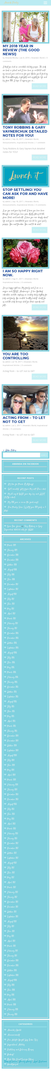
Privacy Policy (25, 1061)
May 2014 (10, 770)
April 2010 (11, 1000)
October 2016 (12, 643)
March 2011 (11, 946)
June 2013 (11, 814)
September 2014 (12, 750)
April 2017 (11, 613)
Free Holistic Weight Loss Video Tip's (22, 1040)
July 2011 (10, 926)
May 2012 (10, 877)
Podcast (10, 1054)
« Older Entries (9, 450)
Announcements (9, 143)
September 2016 (12, 648)
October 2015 (12, 692)
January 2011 (12, 956)
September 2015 (12, 697)
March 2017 (11, 618)
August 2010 (12, 980)
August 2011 (12, 921)
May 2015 (10, 716)
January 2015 (12, 731)
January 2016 (12, 682)
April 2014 (11, 775)
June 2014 (11, 765)
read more (39, 86)
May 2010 (10, 995)
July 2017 (10, 599)
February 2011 (12, 951)
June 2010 (11, 990)
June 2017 (11, 604)
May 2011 (10, 936)
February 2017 (12, 623)
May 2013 (10, 819)
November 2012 (12, 848)
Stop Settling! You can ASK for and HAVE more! (25, 194)
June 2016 (11, 662)
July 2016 (10, 658)
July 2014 (10, 760)
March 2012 (11, 887)
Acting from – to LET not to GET (24, 420)
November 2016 (12, 638)
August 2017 (12, 594)
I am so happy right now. (23, 273)
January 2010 (12, 1014)
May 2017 (10, 609)
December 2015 (12, 687)
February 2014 (12, 785)
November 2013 (12, 799)
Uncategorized (12, 1064)
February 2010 (12, 1009)
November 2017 (12, 584)
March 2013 (11, 828)
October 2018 (12, 565)
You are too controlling (16, 356)
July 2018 (10, 574)
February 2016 (12, 677)
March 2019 (11, 545)
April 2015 (11, 721)
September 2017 (12, 589)
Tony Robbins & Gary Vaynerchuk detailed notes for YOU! (25, 131)
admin (7, 139)
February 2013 (12, 833)
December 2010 (12, 960)
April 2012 (11, 882)
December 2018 (12, 555)
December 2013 (12, 794)
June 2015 (11, 711)
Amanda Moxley (11, 58)
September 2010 (12, 975)
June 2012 (11, 873)
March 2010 (11, 1004)
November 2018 (12, 560)
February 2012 (12, 892)
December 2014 (12, 736)
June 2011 (11, 931)
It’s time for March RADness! (20, 484)
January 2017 (12, 628)
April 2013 (11, 824)
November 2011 (12, 907)
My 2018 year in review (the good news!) (21, 50)
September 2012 (12, 858)
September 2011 (12, 916)
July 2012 (10, 868)
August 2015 (12, 701)
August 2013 (12, 804)
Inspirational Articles (25, 143)
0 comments (41, 205)
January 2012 (12, 897)
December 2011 (12, 902)
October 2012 (12, 853)
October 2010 (12, 970)
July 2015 (10, 706)
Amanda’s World (38, 58)
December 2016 (12, 633)
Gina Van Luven (14, 526)
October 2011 (12, 912)
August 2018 (12, 570)
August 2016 (12, 653)
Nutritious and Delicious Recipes (20, 1049)
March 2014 (11, 780)
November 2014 (12, 741)
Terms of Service (10, 1061)
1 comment (40, 143)
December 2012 (12, 843)
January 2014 (12, 789)
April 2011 (11, 941)
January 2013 (12, 838)
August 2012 (12, 863)
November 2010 (12, 965)
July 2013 (10, 809)
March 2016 (11, 672)
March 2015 (11, 726)
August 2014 (12, 755)
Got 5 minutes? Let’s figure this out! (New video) (27, 489)
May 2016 (10, 667)
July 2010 (10, 985)
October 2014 (12, 745)
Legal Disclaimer (40, 1061)
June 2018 (11, 579)
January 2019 (12, 550)
